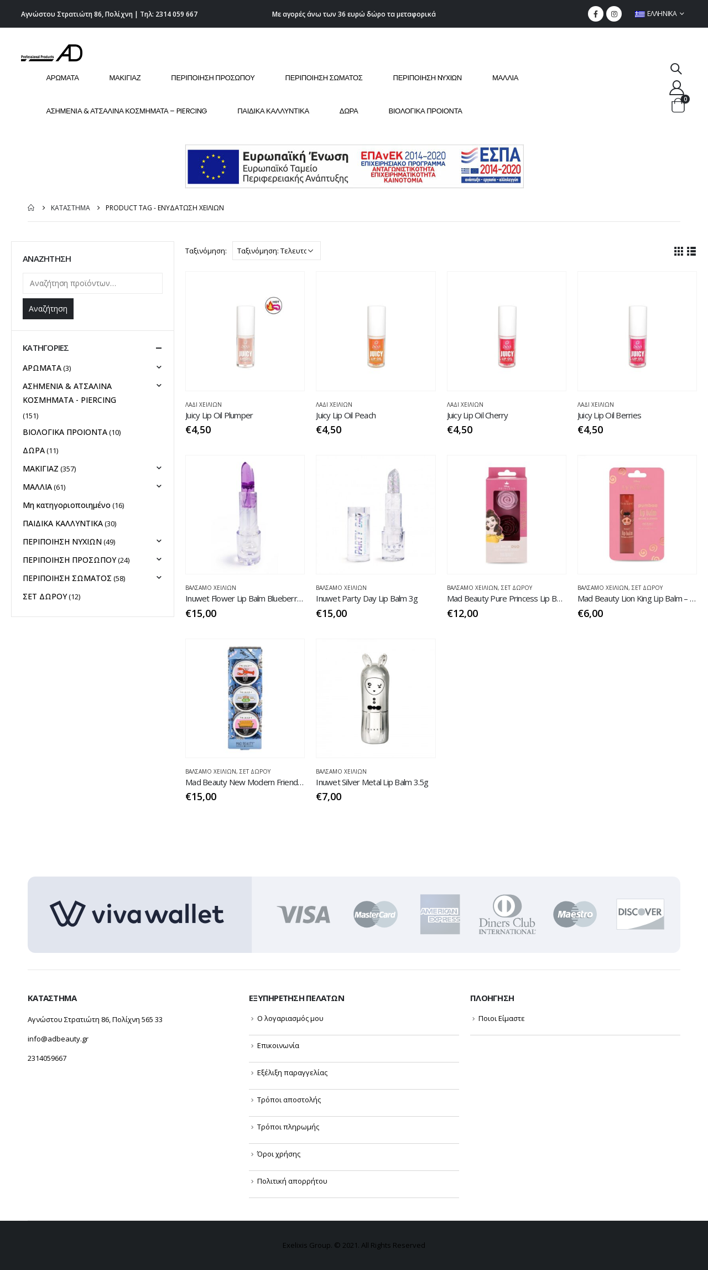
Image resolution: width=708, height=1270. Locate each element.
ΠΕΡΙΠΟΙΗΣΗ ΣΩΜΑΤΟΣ (324, 77)
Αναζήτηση (48, 308)
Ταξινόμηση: (206, 251)
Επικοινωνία (278, 1045)
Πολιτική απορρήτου (292, 1181)
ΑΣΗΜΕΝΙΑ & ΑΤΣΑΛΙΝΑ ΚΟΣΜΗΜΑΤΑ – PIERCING (126, 111)
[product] (245, 331)
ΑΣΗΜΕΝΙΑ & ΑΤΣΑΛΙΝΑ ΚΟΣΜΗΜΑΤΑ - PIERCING (69, 393)
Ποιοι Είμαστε (501, 1018)
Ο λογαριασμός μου (290, 1018)
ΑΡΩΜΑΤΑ (62, 77)
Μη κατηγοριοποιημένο (67, 505)
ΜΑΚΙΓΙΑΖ (125, 77)
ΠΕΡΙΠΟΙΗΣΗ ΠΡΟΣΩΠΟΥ (212, 77)
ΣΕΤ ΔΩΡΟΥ (516, 588)
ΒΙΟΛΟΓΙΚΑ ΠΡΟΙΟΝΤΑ (425, 111)
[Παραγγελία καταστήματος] (276, 250)
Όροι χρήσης (278, 1154)
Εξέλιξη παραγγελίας (292, 1072)
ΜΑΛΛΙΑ (505, 77)
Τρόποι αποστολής (289, 1100)
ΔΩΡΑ (349, 111)
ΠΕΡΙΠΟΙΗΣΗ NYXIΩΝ (427, 77)
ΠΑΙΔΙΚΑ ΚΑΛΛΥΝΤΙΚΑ (273, 111)
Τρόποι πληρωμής (288, 1127)
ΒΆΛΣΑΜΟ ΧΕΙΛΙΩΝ (210, 588)
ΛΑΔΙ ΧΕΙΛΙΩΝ (203, 404)
